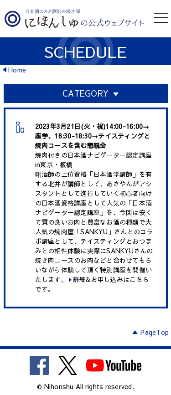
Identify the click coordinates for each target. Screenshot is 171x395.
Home (17, 69)
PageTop (154, 332)
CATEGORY (85, 93)
